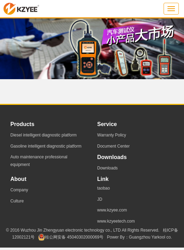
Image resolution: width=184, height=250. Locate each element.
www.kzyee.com (112, 210)
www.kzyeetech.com (116, 221)
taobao (103, 188)
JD (99, 199)
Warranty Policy (111, 135)
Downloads (107, 168)
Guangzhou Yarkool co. (150, 237)
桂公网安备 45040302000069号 (70, 237)
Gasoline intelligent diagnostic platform (45, 146)
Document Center (113, 146)
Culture (17, 201)
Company (19, 190)
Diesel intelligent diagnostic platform (43, 135)
